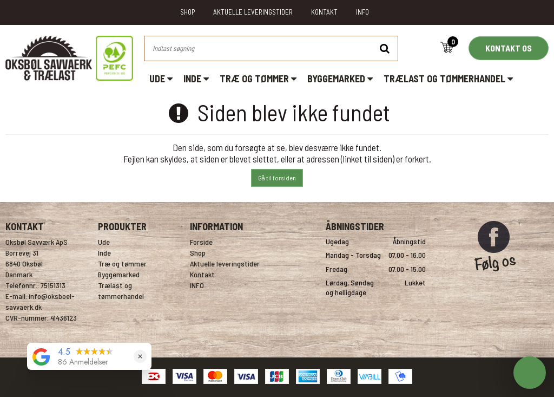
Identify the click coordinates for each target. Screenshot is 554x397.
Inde (196, 78)
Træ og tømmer (258, 78)
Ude (161, 78)
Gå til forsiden (277, 177)
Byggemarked (340, 78)
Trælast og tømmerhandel (448, 78)
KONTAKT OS (508, 48)
